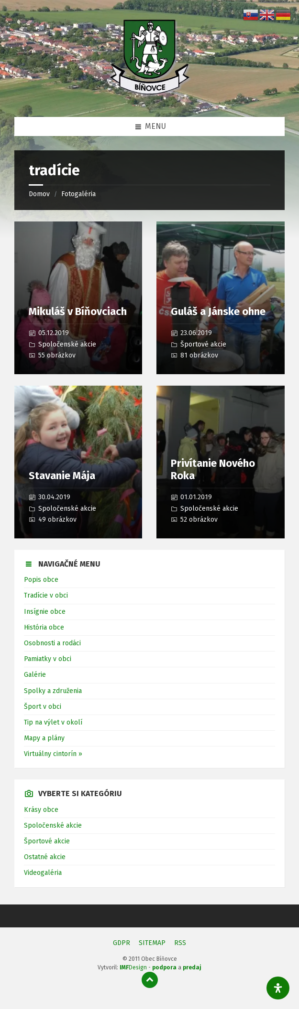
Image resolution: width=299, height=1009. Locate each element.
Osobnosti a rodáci (52, 643)
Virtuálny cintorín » (53, 754)
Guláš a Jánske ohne (218, 311)
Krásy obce (41, 810)
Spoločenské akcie (67, 344)
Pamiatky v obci (47, 659)
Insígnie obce (45, 612)
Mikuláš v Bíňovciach (78, 311)
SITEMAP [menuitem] (152, 943)
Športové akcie (203, 344)
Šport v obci (42, 707)
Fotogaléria (78, 194)
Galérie (35, 675)
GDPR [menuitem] (121, 943)
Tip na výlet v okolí (53, 722)
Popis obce (41, 580)
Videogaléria (43, 873)
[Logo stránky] (150, 97)
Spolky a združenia (53, 691)
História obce (44, 627)
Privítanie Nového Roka (213, 469)
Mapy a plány (44, 738)
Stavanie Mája (62, 475)
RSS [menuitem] (180, 943)
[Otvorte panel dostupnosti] (277, 988)
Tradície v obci (46, 595)
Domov (39, 194)
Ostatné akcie (45, 857)
